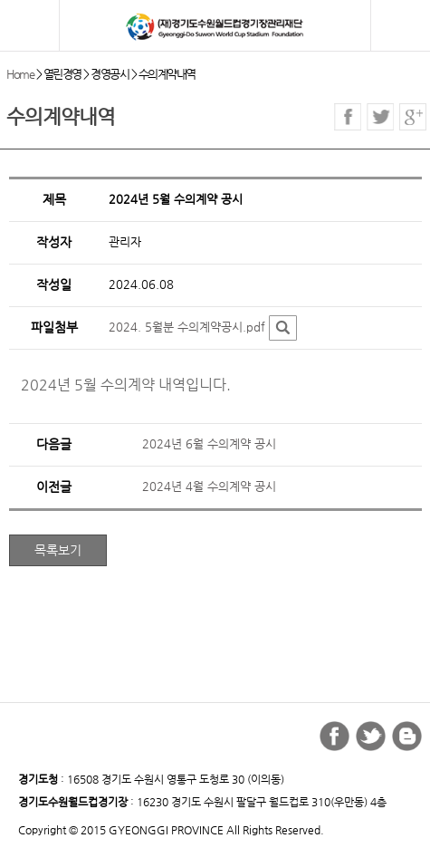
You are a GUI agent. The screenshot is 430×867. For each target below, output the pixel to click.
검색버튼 (404, 28)
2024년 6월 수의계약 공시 (209, 443)
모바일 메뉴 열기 (30, 26)
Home (19, 74)
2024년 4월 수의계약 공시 (209, 486)
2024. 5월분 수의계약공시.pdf (187, 326)
